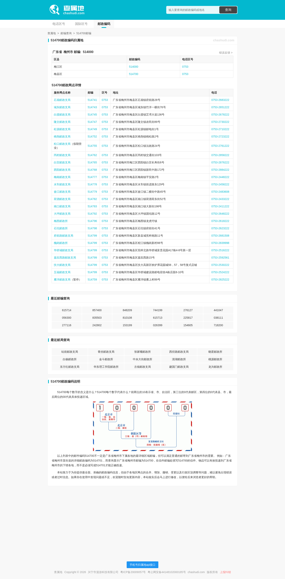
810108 (127, 317)
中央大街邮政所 (142, 359)
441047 (218, 310)
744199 (157, 310)
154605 (188, 325)
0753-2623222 (220, 228)
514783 (92, 206)
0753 (185, 66)
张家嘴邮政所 (142, 351)
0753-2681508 (220, 235)
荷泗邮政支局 (62, 199)
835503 (97, 317)
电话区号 (58, 24)
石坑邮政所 (61, 228)
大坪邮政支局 (62, 213)
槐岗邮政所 (61, 242)
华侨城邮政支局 (63, 250)
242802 (97, 325)
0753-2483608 (220, 191)
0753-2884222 (220, 169)
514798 (92, 228)
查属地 (52, 33)
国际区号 (81, 24)
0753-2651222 (220, 107)
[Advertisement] (143, 516)
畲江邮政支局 (62, 191)
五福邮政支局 (62, 272)
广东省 (57, 52)
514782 (92, 199)
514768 (92, 169)
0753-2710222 (220, 129)
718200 (218, 325)
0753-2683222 (220, 99)
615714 (66, 310)
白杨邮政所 (70, 359)
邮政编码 (104, 24)
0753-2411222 (220, 206)
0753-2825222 (220, 279)
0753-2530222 (220, 264)
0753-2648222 (220, 213)
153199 (127, 325)
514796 (92, 221)
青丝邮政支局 (106, 351)
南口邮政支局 (62, 206)
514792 (92, 213)
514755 (92, 145)
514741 (92, 99)
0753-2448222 (220, 177)
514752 (92, 136)
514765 (92, 162)
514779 (92, 191)
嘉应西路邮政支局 (65, 257)
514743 (92, 107)
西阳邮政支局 (62, 169)
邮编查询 (66, 33)
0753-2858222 (220, 155)
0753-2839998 (220, 242)
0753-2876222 (220, 162)
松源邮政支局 (62, 129)
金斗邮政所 (106, 359)
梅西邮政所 (61, 221)
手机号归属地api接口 (143, 564)
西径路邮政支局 (179, 351)
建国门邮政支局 (179, 366)
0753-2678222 (220, 114)
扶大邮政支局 (62, 264)
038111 (218, 317)
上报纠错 (225, 572)
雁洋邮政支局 (62, 279)
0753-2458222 (220, 184)
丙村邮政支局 (62, 155)
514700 (133, 74)
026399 (157, 325)
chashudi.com (223, 40)
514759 (92, 279)
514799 (92, 235)
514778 (92, 184)
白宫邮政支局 (62, 162)
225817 (188, 317)
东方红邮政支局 (69, 366)
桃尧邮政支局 (62, 136)
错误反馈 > (226, 52)
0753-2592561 (220, 257)
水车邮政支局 (62, 184)
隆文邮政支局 (62, 121)
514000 (88, 52)
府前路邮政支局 (63, 235)
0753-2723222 (220, 136)
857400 (97, 310)
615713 (157, 317)
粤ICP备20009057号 (133, 572)
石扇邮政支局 (62, 99)
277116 (66, 325)
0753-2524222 (220, 272)
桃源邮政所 (215, 359)
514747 (92, 121)
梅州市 (68, 52)
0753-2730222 (220, 121)
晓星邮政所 (215, 351)
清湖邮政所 (179, 359)
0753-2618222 (220, 221)
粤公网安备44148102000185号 (167, 572)
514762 (92, 155)
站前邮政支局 (69, 351)
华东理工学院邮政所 (106, 366)
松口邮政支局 (62, 143)
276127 (188, 310)
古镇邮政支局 (142, 366)
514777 (92, 177)
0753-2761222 (220, 145)
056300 (66, 317)
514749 (92, 129)
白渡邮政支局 (62, 114)
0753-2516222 (220, 250)
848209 (127, 310)
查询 (228, 9)
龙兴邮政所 (215, 366)
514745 (92, 114)
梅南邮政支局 (62, 177)
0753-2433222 (220, 199)
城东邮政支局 (62, 107)
